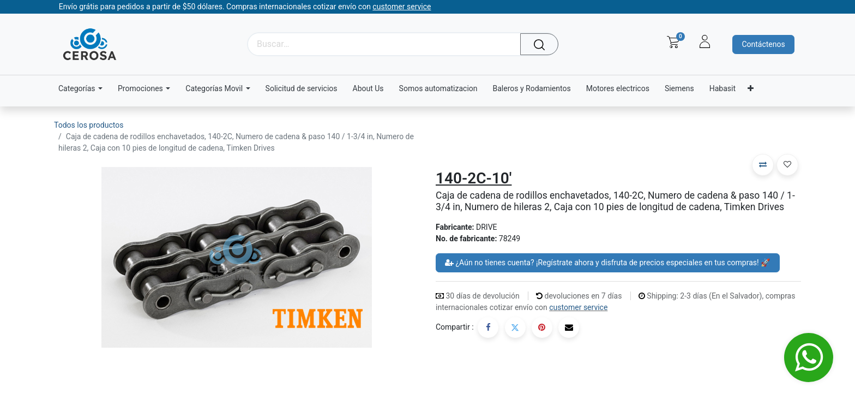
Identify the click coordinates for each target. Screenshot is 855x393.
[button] (763, 165)
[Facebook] (488, 327)
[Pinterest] (542, 327)
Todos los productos (88, 125)
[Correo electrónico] (568, 327)
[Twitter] (515, 327)
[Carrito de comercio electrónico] (673, 42)
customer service (578, 307)
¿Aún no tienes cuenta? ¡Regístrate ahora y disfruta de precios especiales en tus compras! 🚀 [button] (607, 262)
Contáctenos (763, 44)
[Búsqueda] (541, 44)
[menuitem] (301, 88)
